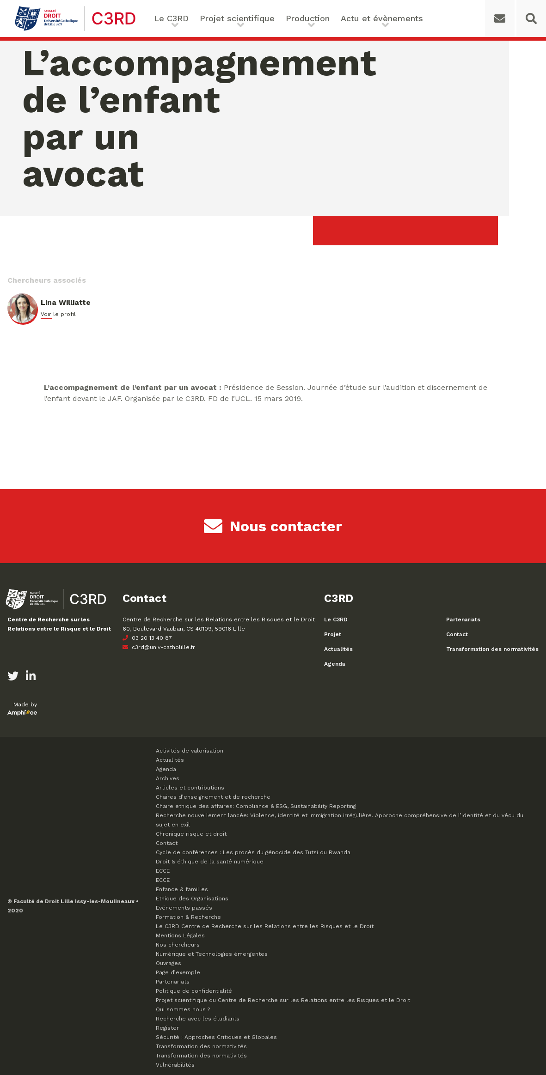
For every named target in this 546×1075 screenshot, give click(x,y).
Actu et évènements (382, 18)
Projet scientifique (237, 18)
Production (308, 18)
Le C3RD (171, 18)
